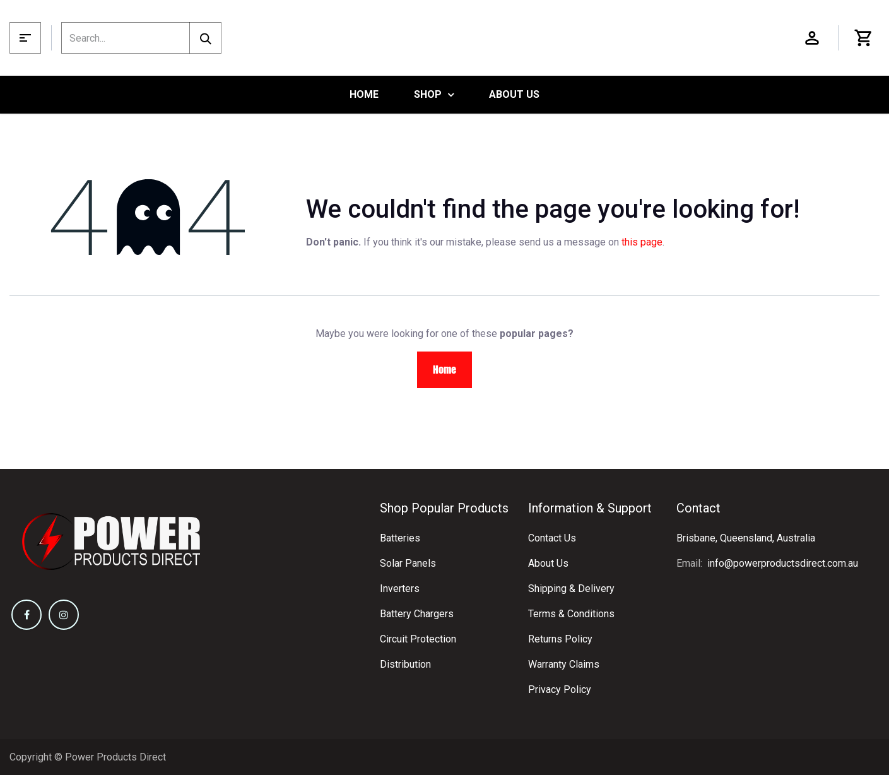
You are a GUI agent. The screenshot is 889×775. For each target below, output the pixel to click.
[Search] (205, 38)
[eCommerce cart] (864, 38)
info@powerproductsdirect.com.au (782, 563)
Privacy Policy (559, 689)
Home (444, 369)
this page (641, 242)
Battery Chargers (417, 614)
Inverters (400, 589)
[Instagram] (64, 615)
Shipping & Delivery (571, 589)
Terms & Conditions (571, 614)
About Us (548, 563)
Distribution (405, 664)
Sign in (812, 38)
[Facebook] (26, 615)
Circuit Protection (418, 639)
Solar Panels (408, 563)
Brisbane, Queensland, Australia (745, 538)
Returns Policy (560, 639)
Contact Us (552, 538)
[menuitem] (364, 95)
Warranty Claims (563, 664)
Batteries (400, 538)
